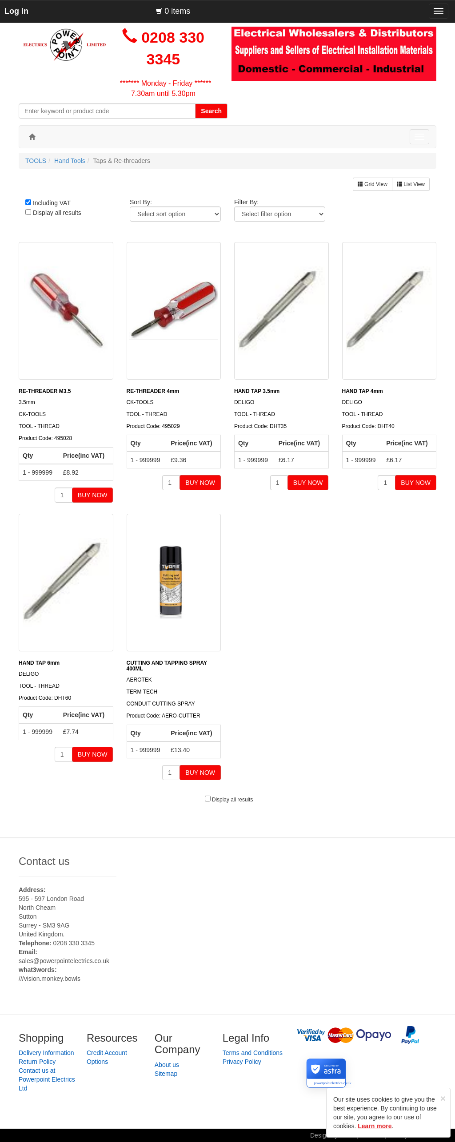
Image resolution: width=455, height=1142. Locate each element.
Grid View (372, 184)
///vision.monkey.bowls (49, 978)
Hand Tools (69, 160)
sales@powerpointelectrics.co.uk (64, 960)
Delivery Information (46, 1052)
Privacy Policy (242, 1061)
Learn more (374, 1126)
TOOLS (35, 160)
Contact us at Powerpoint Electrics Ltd (47, 1079)
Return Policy (37, 1061)
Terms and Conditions (253, 1052)
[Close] (443, 1098)
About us (167, 1064)
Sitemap (166, 1073)
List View (411, 184)
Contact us (44, 861)
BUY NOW (93, 495)
